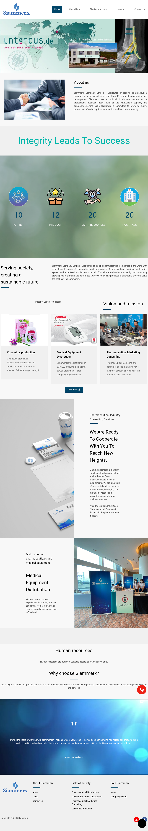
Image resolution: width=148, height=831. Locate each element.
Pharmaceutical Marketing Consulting (123, 354)
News (121, 9)
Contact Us (139, 9)
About (35, 792)
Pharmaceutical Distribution (85, 792)
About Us (74, 9)
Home (57, 9)
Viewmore (74, 389)
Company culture (119, 796)
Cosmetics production (21, 352)
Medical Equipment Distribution (69, 354)
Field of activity (98, 9)
